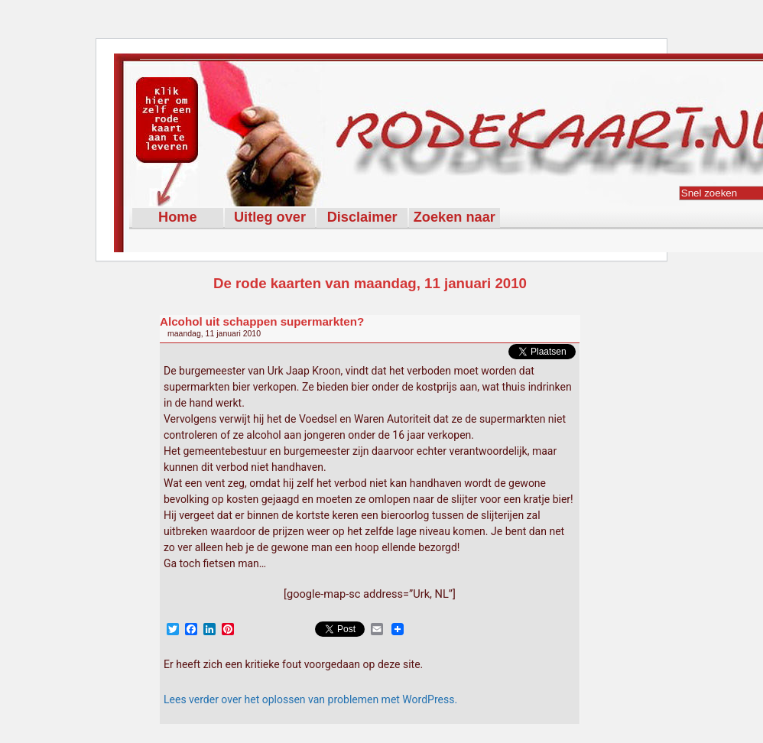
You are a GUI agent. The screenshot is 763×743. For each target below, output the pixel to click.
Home (177, 217)
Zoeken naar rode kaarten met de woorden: (454, 218)
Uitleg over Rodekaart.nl (270, 218)
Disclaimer (362, 217)
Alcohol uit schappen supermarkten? (262, 321)
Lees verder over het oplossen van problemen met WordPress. (310, 699)
